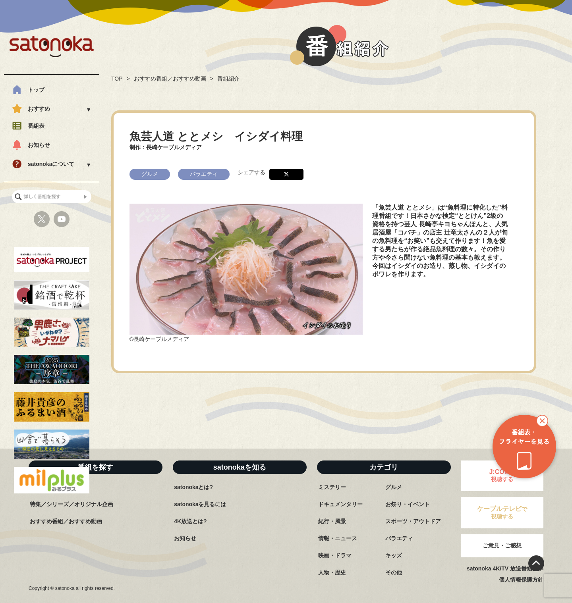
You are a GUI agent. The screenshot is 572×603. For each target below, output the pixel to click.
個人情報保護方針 (521, 579)
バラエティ (399, 538)
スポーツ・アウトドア (413, 521)
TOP (117, 78)
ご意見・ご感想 (502, 545)
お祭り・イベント (407, 504)
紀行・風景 (332, 521)
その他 (393, 572)
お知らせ (39, 145)
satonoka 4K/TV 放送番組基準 (505, 568)
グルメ (393, 487)
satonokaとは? (193, 487)
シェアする (251, 172)
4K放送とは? (190, 521)
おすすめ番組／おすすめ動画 (170, 78)
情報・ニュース (337, 538)
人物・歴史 (332, 572)
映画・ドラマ (335, 555)
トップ (36, 90)
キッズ (393, 555)
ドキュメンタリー (340, 504)
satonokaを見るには (200, 504)
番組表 (36, 126)
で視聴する (502, 512)
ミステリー (332, 487)
